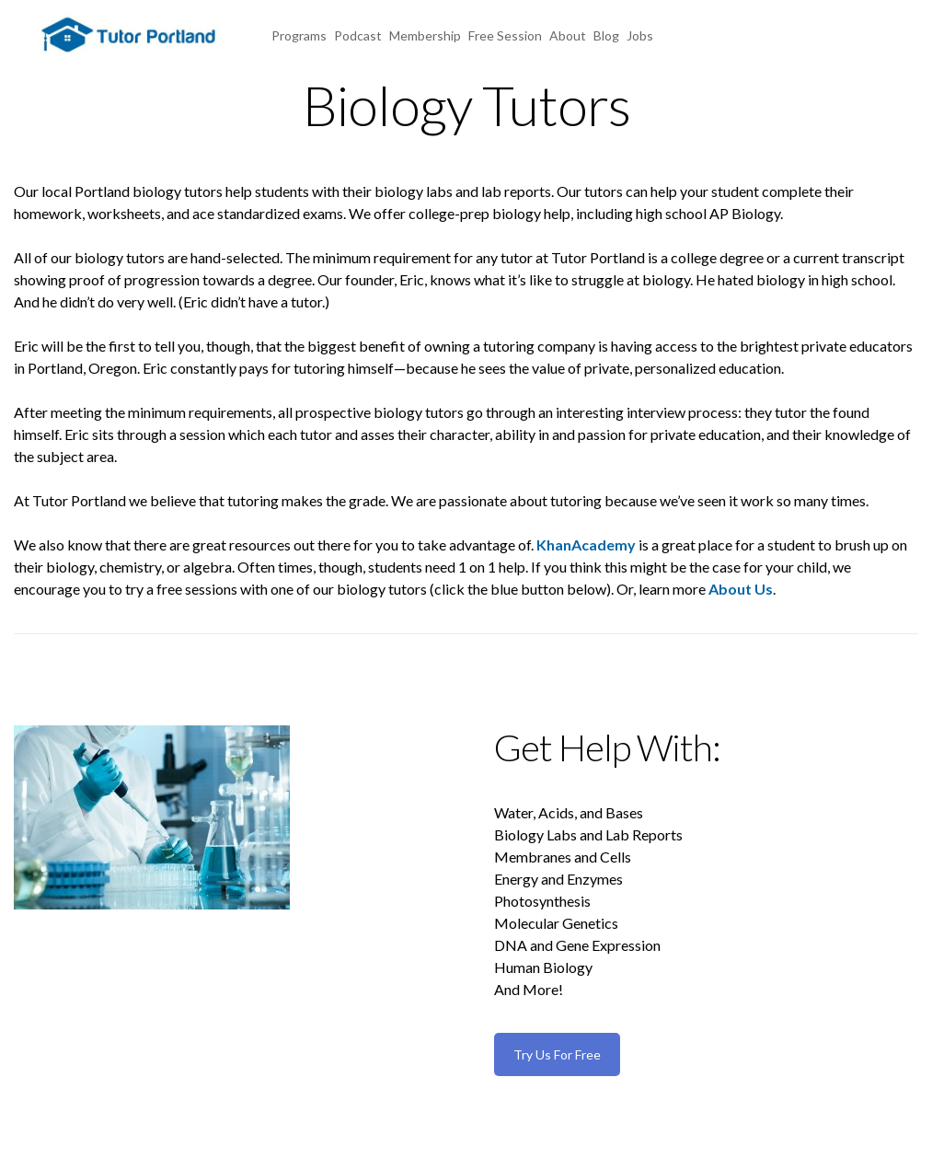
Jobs (640, 35)
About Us (740, 588)
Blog (606, 35)
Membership (425, 35)
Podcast (358, 35)
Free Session (505, 35)
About (567, 35)
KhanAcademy (586, 544)
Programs (299, 35)
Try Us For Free (557, 1054)
